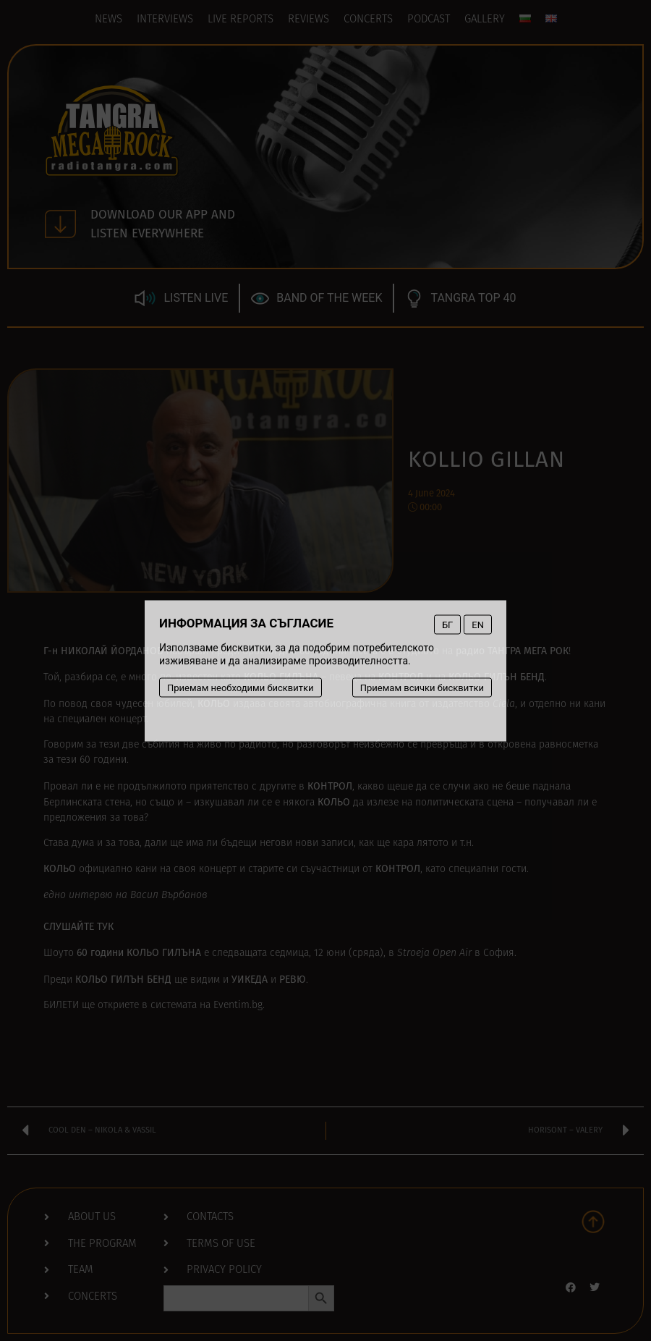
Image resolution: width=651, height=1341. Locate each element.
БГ (447, 624)
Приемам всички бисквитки (422, 687)
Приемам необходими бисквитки (240, 687)
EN (478, 624)
